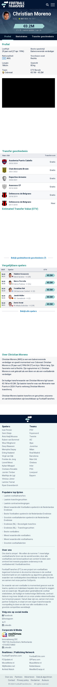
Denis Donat (18, 303)
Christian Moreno (32, 14)
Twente (33, 436)
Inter (32, 466)
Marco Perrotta (20, 281)
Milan (32, 449)
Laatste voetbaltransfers (15, 496)
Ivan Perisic (7, 430)
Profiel (7, 36)
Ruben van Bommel (10, 440)
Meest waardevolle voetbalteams (18, 539)
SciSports (31, 580)
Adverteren (29, 677)
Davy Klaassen (8, 446)
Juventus (34, 446)
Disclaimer (35, 680)
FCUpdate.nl (7, 659)
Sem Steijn (7, 433)
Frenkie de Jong (9, 459)
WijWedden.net (8, 666)
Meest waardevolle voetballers (17, 535)
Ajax (31, 443)
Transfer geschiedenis (43, 36)
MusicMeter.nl (35, 663)
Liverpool (33, 472)
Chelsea (33, 462)
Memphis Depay (9, 449)
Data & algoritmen (44, 677)
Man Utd (33, 459)
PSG (31, 469)
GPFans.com (34, 659)
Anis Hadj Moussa (9, 436)
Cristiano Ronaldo (9, 469)
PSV (31, 430)
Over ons (9, 677)
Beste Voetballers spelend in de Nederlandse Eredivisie (27, 514)
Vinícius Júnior (8, 479)
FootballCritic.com (37, 656)
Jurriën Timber (8, 472)
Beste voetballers (11, 532)
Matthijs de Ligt (8, 475)
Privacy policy (23, 680)
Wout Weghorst (8, 443)
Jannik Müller (19, 296)
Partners (18, 677)
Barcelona (34, 456)
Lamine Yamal (8, 482)
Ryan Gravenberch (10, 485)
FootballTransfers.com (12, 656)
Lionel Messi (7, 462)
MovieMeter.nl (8, 663)
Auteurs (45, 680)
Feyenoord (34, 433)
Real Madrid (35, 453)
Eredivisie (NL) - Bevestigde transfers (20, 524)
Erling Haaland (8, 453)
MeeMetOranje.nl (36, 669)
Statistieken (21, 36)
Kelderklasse (34, 666)
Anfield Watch (8, 669)
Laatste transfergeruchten (15, 499)
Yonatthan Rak (19, 288)
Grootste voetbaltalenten (15, 543)
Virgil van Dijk (7, 456)
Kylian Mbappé (8, 466)
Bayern (33, 475)
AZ (31, 440)
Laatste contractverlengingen (17, 503)
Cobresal (39, 362)
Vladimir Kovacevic (21, 274)
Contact (11, 680)
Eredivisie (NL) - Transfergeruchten (19, 528)
